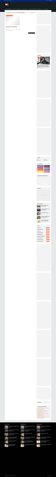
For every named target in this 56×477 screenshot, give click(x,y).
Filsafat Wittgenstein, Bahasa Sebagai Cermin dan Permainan (43, 66)
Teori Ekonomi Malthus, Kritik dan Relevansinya (45, 209)
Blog (14, 475)
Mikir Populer (43, 234)
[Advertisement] (28, 19)
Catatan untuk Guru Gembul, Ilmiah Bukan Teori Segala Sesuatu (43, 411)
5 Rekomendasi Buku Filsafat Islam (30, 444)
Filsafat (43, 227)
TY (9, 475)
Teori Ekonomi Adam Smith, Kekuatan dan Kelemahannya (13, 437)
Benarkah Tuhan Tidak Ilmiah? (41, 414)
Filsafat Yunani (46, 160)
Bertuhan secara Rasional (40, 413)
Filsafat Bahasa (43, 241)
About (8, 0)
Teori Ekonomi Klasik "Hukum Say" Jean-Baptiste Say (45, 217)
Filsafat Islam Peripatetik (11, 26)
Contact (10, 0)
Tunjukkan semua (32, 12)
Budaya (43, 231)
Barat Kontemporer (43, 236)
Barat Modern (43, 232)
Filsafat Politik (43, 239)
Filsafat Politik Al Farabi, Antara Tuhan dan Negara (45, 220)
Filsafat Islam (38, 160)
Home (5, 0)
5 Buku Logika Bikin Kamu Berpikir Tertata (44, 206)
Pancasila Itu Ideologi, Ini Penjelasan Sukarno (12, 445)
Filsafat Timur (45, 159)
